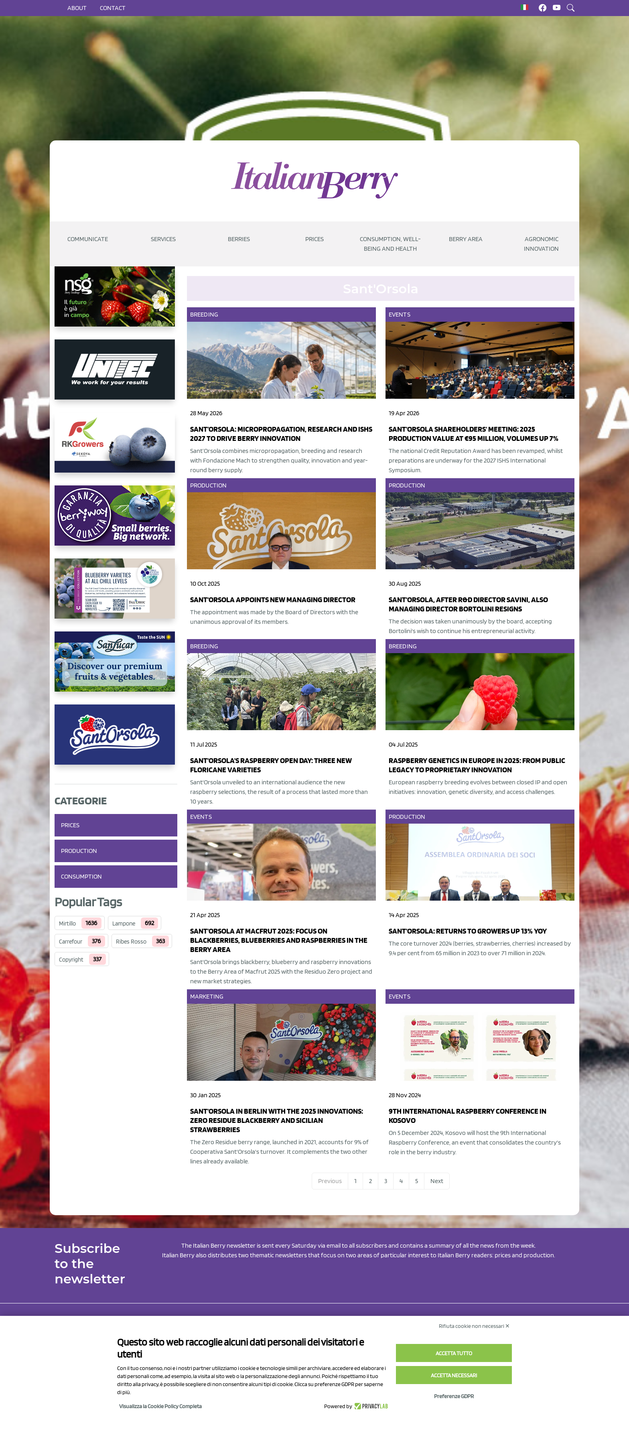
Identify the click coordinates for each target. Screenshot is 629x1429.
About (77, 8)
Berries (239, 239)
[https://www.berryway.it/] (116, 521)
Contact (113, 8)
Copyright (71, 959)
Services (163, 239)
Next (436, 1181)
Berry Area (466, 239)
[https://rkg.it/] (116, 448)
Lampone (123, 923)
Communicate (87, 239)
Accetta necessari (454, 1375)
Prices (314, 239)
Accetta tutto (454, 1353)
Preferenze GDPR (454, 1396)
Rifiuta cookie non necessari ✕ (474, 1326)
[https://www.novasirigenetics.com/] (116, 302)
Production (79, 851)
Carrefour (70, 941)
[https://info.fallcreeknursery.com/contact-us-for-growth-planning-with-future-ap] (116, 594)
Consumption (81, 876)
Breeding (204, 314)
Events (399, 314)
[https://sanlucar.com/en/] (116, 667)
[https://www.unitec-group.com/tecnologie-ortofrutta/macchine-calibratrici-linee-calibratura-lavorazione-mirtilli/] (116, 375)
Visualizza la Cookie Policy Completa (160, 1406)
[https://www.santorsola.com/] (116, 740)
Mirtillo (67, 923)
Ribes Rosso (131, 941)
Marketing (206, 996)
